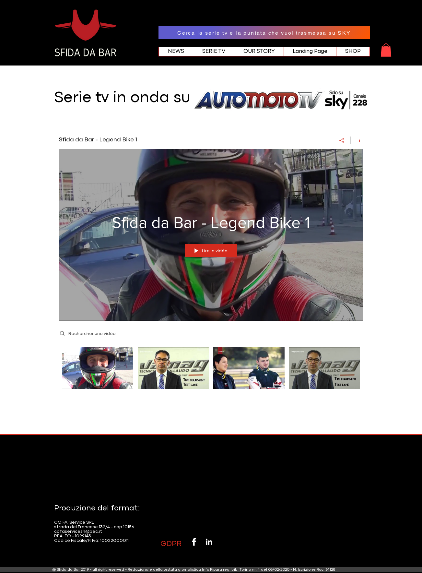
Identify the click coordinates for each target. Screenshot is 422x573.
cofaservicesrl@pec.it (78, 531)
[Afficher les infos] (357, 140)
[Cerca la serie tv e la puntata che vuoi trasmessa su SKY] (264, 32)
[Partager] (342, 140)
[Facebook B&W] (194, 541)
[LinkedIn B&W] (209, 541)
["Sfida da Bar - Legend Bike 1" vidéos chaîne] (211, 372)
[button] (386, 50)
